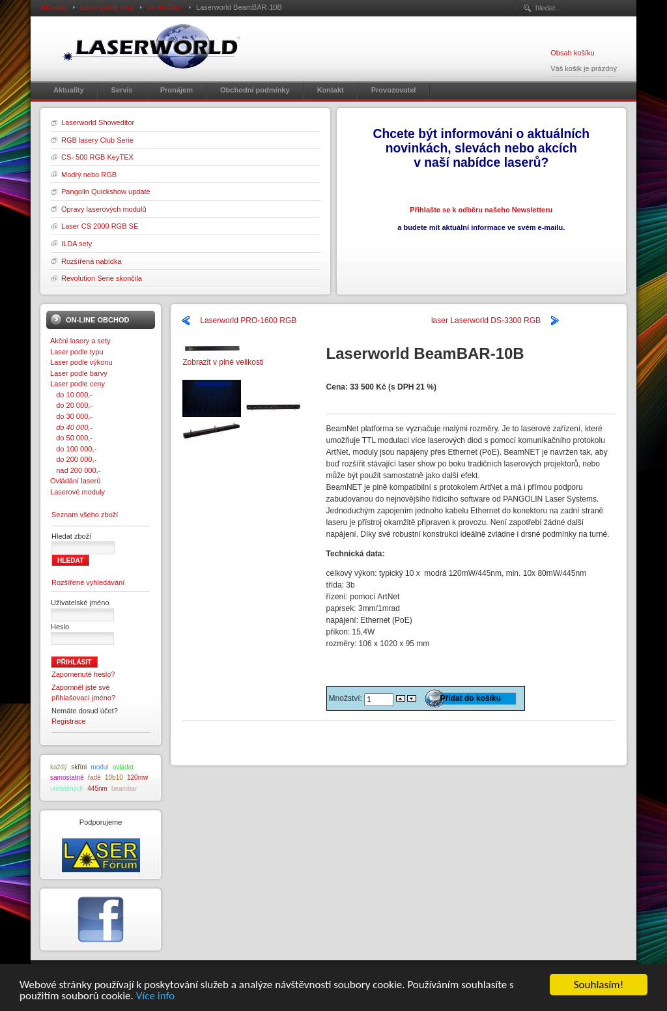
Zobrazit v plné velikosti (223, 358)
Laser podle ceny (107, 7)
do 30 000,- (71, 416)
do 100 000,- (73, 449)
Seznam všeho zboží (84, 515)
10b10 (114, 777)
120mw (137, 777)
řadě (94, 777)
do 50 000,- (71, 438)
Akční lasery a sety (80, 341)
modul (99, 767)
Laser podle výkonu (81, 362)
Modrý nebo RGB (89, 174)
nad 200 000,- (75, 470)
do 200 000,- (73, 459)
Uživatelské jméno (80, 602)
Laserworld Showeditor (97, 122)
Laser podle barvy (78, 373)
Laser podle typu (77, 352)
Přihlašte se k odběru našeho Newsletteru (481, 210)
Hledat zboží (71, 536)
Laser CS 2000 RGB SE (99, 226)
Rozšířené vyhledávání (87, 582)
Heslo (60, 627)
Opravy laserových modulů (104, 209)
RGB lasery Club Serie (97, 140)
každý (58, 767)
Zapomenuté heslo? (83, 674)
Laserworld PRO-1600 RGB (248, 320)
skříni (79, 767)
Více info (155, 997)
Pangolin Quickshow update (105, 191)
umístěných (66, 788)
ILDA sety (76, 244)
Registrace (68, 721)
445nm (97, 788)
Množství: (347, 698)
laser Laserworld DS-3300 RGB (486, 320)
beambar (124, 788)
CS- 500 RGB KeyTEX (97, 157)
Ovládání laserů (75, 481)
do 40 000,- (165, 7)
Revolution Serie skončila (101, 278)
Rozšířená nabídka (91, 261)
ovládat (123, 767)
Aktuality (54, 7)
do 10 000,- (71, 395)
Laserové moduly (77, 492)
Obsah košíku (572, 53)
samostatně (67, 777)
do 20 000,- (71, 405)
